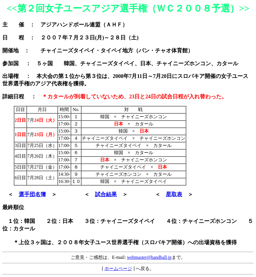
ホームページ (118, 268)
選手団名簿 (32, 194)
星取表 (174, 194)
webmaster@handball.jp (149, 257)
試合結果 (106, 194)
